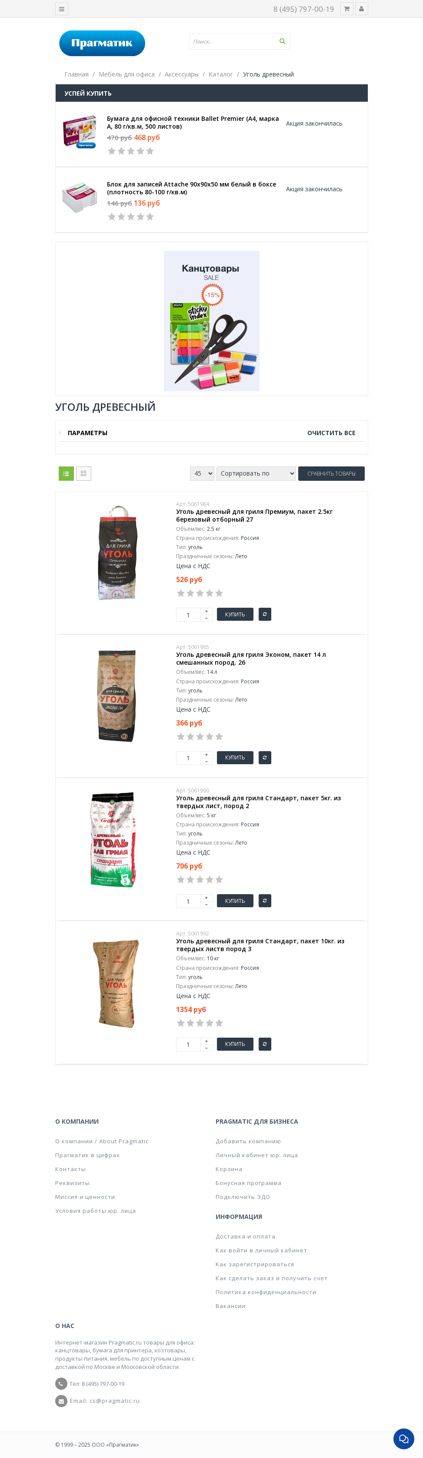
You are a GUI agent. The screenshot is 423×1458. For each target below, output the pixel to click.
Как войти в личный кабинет (261, 1250)
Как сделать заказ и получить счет (272, 1278)
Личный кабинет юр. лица (257, 1155)
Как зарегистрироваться (255, 1264)
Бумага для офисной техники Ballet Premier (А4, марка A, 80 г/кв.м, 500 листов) (193, 122)
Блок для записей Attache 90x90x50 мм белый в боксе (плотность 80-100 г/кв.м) (191, 188)
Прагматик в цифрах (87, 1155)
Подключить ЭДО (243, 1197)
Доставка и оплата (246, 1236)
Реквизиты (72, 1183)
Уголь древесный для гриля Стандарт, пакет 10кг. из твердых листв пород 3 (260, 945)
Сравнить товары (331, 473)
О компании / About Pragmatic (102, 1141)
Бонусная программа (249, 1183)
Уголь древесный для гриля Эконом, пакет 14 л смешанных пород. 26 (251, 658)
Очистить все (331, 433)
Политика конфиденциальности (266, 1292)
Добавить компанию (248, 1141)
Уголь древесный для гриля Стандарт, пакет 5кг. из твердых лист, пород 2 (258, 802)
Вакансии (231, 1306)
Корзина (229, 1169)
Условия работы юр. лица (95, 1211)
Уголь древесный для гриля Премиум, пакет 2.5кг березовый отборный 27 (254, 515)
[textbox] (243, 41)
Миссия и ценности (85, 1197)
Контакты (70, 1169)
